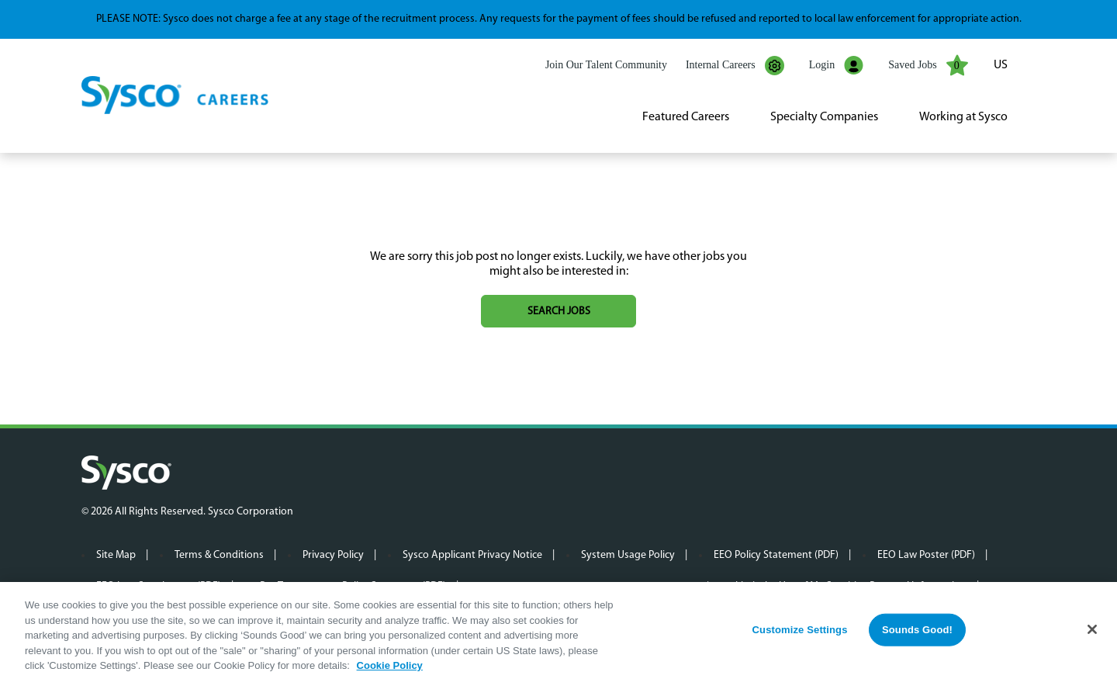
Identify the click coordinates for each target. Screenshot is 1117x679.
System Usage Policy (628, 555)
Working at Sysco (963, 117)
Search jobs (558, 311)
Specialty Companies (824, 117)
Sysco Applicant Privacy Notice (472, 555)
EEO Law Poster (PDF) (926, 555)
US (1001, 65)
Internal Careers (735, 65)
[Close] (1092, 634)
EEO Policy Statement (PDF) (776, 555)
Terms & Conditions (219, 555)
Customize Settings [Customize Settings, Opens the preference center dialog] (800, 634)
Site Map (116, 555)
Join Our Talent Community (606, 65)
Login (836, 65)
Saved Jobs (928, 65)
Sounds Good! (917, 634)
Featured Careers (685, 117)
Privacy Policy (333, 555)
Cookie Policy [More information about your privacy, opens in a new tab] (390, 670)
